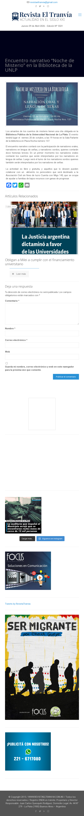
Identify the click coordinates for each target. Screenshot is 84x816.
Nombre (10, 328)
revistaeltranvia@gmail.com (44, 2)
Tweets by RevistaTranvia (17, 603)
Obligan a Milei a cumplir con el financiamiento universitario (39, 261)
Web (7, 351)
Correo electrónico (16, 340)
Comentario (12, 300)
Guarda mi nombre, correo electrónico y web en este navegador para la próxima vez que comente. (39, 368)
